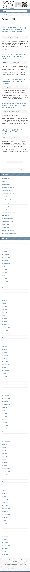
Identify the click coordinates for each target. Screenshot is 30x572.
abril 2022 (4, 383)
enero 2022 (4, 392)
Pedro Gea (16, 38)
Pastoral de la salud (7, 218)
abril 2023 (4, 349)
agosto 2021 (5, 407)
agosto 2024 (5, 300)
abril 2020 (4, 456)
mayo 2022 (4, 380)
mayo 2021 (4, 416)
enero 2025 (4, 285)
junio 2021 (4, 413)
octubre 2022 (5, 367)
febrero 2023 (5, 355)
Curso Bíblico (5, 190)
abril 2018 (4, 530)
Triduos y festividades (8, 233)
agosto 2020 (5, 444)
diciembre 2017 (5, 542)
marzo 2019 (4, 496)
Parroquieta (5, 215)
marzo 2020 (4, 459)
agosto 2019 (5, 481)
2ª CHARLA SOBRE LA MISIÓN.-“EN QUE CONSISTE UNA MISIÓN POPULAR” (14, 81)
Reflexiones (5, 224)
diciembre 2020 (5, 432)
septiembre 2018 (6, 514)
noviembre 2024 (6, 291)
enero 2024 (4, 321)
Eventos (23, 559)
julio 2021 (4, 410)
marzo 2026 (4, 245)
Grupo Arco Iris (6, 200)
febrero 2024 (5, 318)
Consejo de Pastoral (7, 187)
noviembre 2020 (6, 435)
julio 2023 (4, 340)
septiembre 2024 (6, 297)
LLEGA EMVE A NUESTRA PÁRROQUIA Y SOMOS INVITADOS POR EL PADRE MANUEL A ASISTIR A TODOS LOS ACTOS (15, 31)
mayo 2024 (4, 309)
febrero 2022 (5, 389)
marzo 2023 (4, 352)
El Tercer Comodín (17, 568)
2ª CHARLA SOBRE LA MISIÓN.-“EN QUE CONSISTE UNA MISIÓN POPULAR (14, 56)
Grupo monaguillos (7, 206)
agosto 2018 (5, 517)
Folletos (4, 196)
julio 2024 (4, 303)
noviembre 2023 (6, 327)
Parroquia (11, 559)
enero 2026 (4, 251)
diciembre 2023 (5, 324)
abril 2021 (4, 419)
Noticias (4, 209)
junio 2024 (4, 306)
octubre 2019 (5, 475)
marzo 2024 (4, 315)
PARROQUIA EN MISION (8, 212)
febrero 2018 (5, 536)
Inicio (2, 14)
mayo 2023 (4, 346)
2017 (5, 14)
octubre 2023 (5, 330)
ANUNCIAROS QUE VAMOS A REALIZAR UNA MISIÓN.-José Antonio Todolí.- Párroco (15, 132)
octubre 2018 (5, 511)
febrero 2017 (5, 554)
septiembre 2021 (6, 404)
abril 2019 (4, 493)
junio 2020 (4, 450)
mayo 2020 (4, 453)
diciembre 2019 (5, 468)
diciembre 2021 (5, 395)
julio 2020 (4, 447)
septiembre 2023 (6, 334)
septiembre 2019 (6, 478)
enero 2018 (4, 539)
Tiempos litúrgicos (7, 230)
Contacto (15, 561)
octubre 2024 (5, 294)
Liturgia (18, 559)
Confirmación (5, 184)
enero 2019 (4, 502)
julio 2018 (4, 520)
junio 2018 (4, 524)
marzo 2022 (4, 386)
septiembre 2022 (6, 370)
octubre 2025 (5, 260)
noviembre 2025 (6, 257)
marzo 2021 (4, 422)
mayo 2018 (4, 527)
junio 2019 (4, 487)
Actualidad (4, 178)
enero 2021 (4, 429)
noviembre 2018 (6, 508)
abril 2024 (4, 312)
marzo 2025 (4, 278)
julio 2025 (4, 266)
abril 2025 (4, 275)
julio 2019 (4, 484)
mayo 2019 (4, 490)
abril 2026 (4, 242)
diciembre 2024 (5, 288)
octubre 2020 (5, 438)
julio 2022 (4, 373)
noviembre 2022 (6, 364)
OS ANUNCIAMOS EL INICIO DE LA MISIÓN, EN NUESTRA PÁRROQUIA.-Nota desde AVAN (14, 106)
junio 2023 (4, 343)
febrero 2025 (5, 281)
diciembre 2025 (5, 254)
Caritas (3, 181)
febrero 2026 (5, 248)
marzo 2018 (4, 533)
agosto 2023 (5, 337)
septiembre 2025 (6, 263)
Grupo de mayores (6, 203)
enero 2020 (4, 465)
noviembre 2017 (6, 545)
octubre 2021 (5, 401)
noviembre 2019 (6, 471)
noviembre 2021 (6, 398)
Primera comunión (6, 221)
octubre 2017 (5, 548)
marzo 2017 (4, 551)
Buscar (21, 169)
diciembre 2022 (5, 361)
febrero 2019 (5, 499)
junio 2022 (4, 376)
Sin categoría (5, 227)
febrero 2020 (5, 462)
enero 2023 (4, 358)
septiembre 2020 (6, 441)
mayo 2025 (4, 272)
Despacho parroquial (7, 193)
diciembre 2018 (5, 505)
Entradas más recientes (15, 162)
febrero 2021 (5, 425)
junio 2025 (4, 269)
